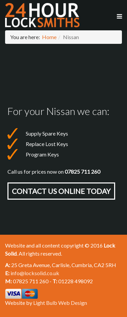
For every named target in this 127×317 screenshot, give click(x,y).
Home (49, 37)
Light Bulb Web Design (60, 302)
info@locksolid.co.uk (34, 273)
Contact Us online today (61, 191)
